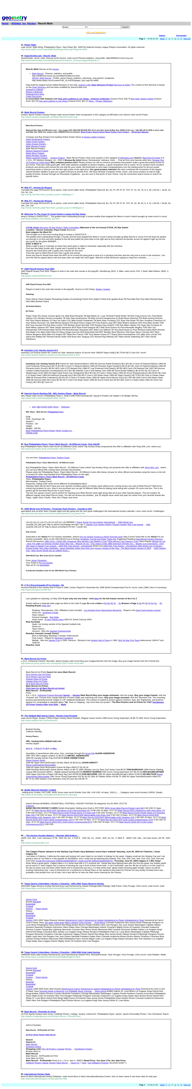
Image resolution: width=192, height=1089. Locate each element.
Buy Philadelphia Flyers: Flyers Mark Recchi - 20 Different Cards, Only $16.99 (61, 444)
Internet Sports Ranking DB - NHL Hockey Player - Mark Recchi (55, 393)
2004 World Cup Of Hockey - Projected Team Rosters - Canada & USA (58, 509)
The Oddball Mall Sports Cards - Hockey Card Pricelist (50, 716)
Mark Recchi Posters (34, 112)
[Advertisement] (96, 8)
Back (162, 38)
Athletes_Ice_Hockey (23, 23)
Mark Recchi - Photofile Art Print (40, 1012)
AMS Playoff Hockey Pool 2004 (39, 269)
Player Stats (30, 45)
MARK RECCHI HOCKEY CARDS (40, 790)
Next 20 (187, 38)
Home (5, 23)
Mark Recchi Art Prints (35, 659)
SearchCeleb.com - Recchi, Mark (40, 56)
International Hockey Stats (37, 1074)
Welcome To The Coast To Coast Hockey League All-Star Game (55, 214)
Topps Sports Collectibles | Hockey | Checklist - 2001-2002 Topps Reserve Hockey (64, 884)
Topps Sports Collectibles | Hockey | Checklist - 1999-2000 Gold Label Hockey (62, 952)
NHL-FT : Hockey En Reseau (38, 187)
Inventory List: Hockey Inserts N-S (41, 350)
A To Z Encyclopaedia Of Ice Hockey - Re (44, 585)
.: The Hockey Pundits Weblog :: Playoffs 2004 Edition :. (51, 835)
